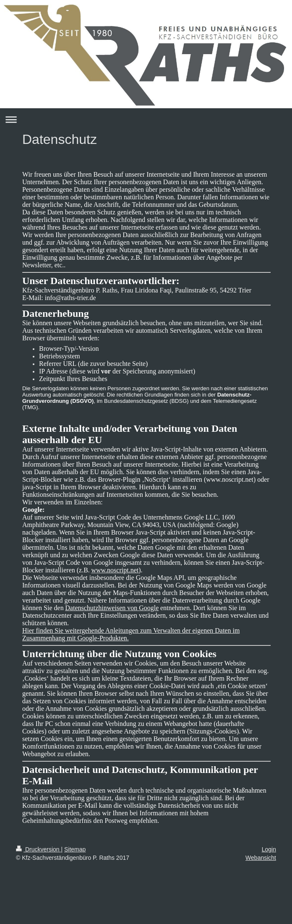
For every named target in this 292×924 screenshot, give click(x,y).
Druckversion (38, 849)
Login (269, 849)
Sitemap (75, 849)
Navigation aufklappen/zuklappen (146, 119)
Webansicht (260, 857)
